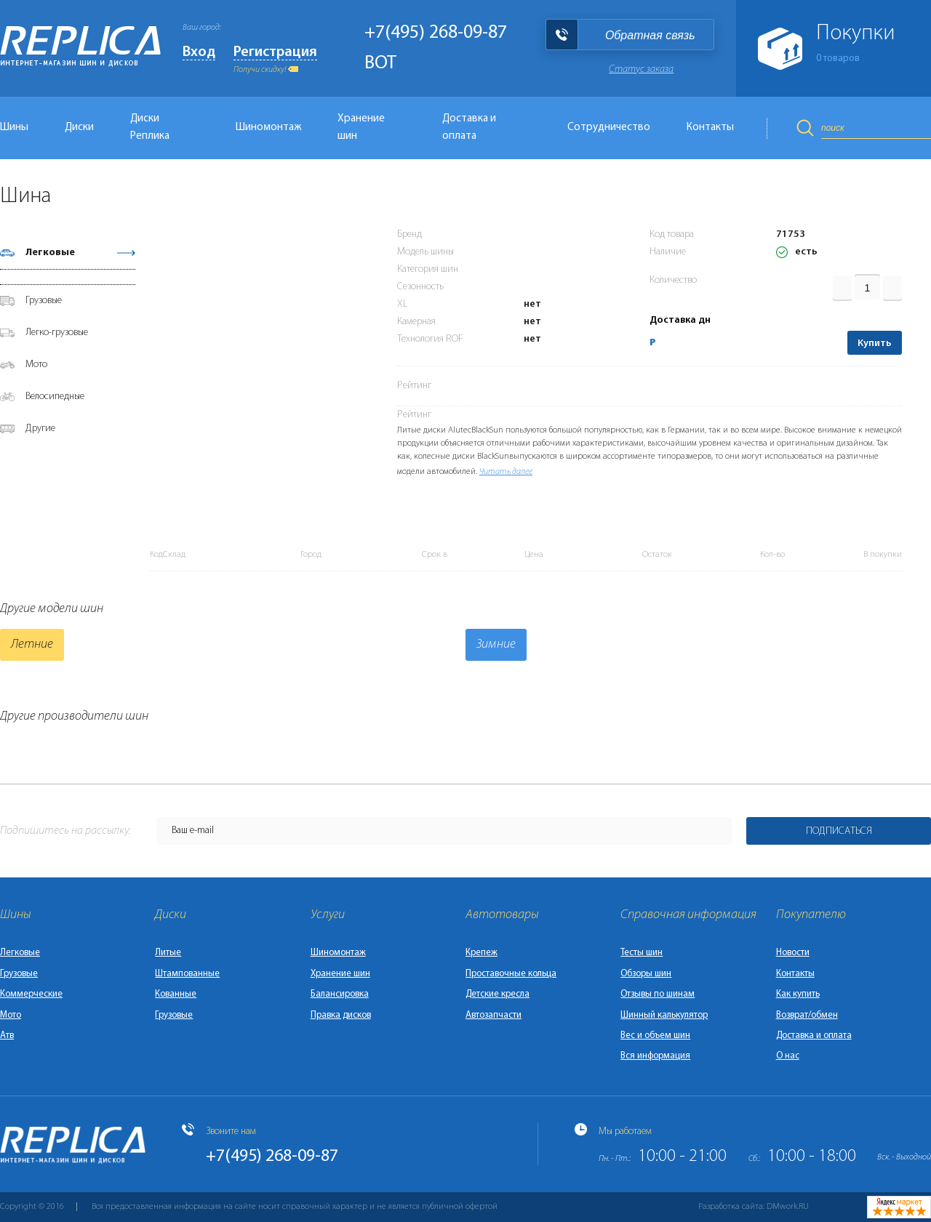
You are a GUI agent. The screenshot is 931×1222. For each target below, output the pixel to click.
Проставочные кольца (511, 973)
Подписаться (839, 831)
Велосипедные (54, 396)
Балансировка (340, 994)
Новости (793, 952)
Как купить (798, 994)
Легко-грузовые (56, 332)
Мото (36, 364)
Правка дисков (341, 1015)
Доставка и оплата (469, 127)
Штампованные (187, 973)
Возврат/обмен (807, 1015)
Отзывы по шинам (657, 994)
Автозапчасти (494, 1015)
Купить (875, 343)
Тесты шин (641, 952)
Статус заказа (641, 69)
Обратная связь (650, 35)
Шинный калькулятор (664, 1015)
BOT (380, 63)
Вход (199, 52)
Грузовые (43, 300)
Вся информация (655, 1056)
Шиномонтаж (268, 127)
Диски (79, 127)
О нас (787, 1056)
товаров (838, 58)
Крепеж (482, 952)
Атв (7, 1035)
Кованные (175, 994)
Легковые (50, 252)
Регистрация (275, 52)
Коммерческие (31, 994)
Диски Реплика (149, 127)
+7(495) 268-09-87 (435, 33)
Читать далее (505, 471)
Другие (40, 428)
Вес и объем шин (655, 1035)
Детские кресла (498, 994)
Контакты (710, 127)
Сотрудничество (608, 127)
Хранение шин (361, 127)
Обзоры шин (645, 973)
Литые (168, 952)
